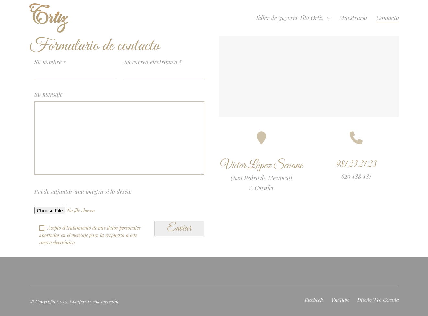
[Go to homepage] (48, 18)
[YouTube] (340, 300)
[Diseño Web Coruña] (378, 300)
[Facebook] (314, 300)
